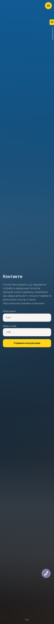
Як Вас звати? (9, 311)
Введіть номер (9, 326)
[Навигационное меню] (48, 6)
